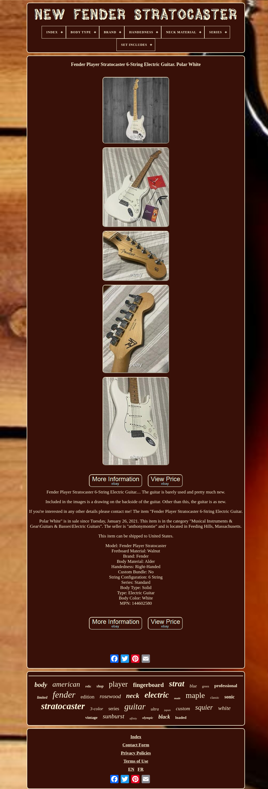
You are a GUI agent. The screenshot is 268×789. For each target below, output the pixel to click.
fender (64, 694)
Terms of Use (136, 761)
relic (88, 686)
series (113, 708)
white (224, 708)
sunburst (113, 716)
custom (183, 708)
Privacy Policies (136, 753)
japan (167, 710)
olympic (147, 718)
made (177, 698)
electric (156, 694)
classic (214, 697)
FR (141, 769)
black (164, 717)
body (41, 684)
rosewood (110, 696)
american (66, 684)
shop (100, 686)
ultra (155, 709)
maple (195, 695)
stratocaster (63, 706)
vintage (91, 717)
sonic (230, 696)
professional (225, 685)
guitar (135, 706)
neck (132, 695)
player (118, 684)
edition (87, 696)
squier (204, 707)
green (205, 686)
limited (42, 697)
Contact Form (135, 744)
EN (131, 769)
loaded (181, 717)
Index (135, 736)
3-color (96, 708)
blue (193, 686)
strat (177, 683)
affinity (133, 718)
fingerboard (148, 685)
